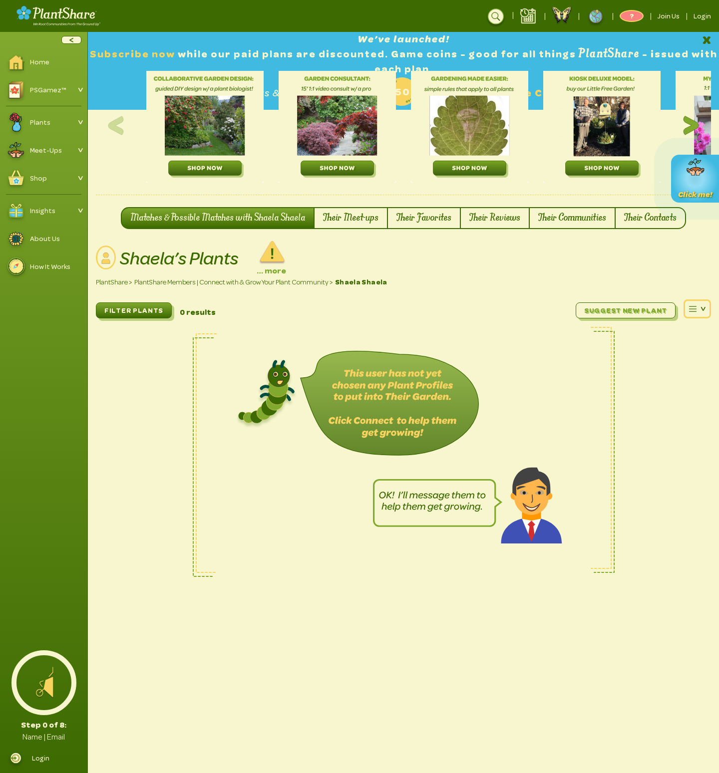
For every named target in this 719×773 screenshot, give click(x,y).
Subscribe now (134, 54)
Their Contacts (650, 218)
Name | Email (43, 737)
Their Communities (572, 218)
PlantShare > (114, 282)
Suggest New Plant (625, 310)
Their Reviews (494, 218)
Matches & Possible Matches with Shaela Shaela (217, 218)
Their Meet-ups (350, 218)
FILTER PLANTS (133, 310)
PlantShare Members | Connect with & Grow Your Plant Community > (233, 282)
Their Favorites (423, 218)
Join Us (669, 16)
